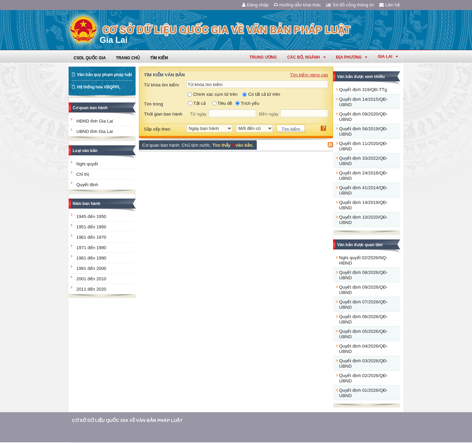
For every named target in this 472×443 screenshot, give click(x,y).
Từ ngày (198, 114)
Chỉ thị (82, 174)
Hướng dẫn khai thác (297, 4)
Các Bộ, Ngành (306, 57)
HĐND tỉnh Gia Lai (94, 121)
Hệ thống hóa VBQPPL (98, 87)
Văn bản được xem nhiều (361, 76)
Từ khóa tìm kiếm (161, 84)
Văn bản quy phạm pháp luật (104, 74)
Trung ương (263, 57)
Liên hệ (389, 4)
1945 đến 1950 (91, 216)
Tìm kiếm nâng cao (309, 74)
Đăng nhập (255, 4)
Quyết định (87, 184)
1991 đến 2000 (91, 268)
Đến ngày (269, 114)
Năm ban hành (86, 203)
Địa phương (352, 57)
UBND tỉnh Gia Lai (94, 131)
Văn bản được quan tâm (360, 244)
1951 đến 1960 (91, 226)
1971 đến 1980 (91, 247)
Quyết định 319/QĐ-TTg (363, 89)
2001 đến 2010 (91, 278)
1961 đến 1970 (91, 237)
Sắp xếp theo (157, 129)
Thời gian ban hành (163, 114)
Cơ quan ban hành (90, 107)
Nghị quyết (87, 163)
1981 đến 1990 (91, 258)
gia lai (388, 56)
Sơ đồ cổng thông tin (350, 4)
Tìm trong (153, 103)
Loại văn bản (85, 150)
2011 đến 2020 (91, 289)
